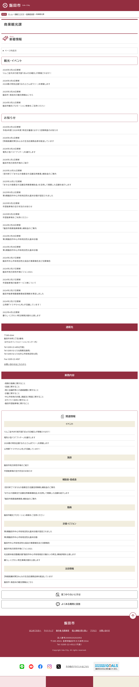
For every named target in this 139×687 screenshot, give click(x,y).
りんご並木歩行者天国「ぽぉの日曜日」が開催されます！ (27, 73)
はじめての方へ (35, 631)
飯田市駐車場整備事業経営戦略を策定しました (23, 294)
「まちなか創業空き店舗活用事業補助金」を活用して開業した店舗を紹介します (37, 185)
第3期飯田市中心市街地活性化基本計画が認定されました (28, 196)
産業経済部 (30, 14)
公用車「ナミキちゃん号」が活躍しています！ (22, 305)
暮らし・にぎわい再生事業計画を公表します (22, 315)
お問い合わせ (104, 631)
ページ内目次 (11, 51)
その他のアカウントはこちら (77, 666)
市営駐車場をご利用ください (15, 217)
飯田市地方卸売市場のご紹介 (16, 163)
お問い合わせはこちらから (15, 364)
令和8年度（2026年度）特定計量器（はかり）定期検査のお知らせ (30, 130)
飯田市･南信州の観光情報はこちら (18, 95)
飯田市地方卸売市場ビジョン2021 (18, 272)
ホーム (10, 14)
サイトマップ (48, 631)
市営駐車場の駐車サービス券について (19, 283)
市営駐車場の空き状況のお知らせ (17, 206)
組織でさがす (19, 14)
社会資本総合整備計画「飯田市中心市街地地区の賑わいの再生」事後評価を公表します (40, 554)
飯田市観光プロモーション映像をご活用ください (24, 106)
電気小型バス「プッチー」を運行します (19, 152)
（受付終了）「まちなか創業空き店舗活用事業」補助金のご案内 (29, 174)
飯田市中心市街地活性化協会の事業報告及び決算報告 (27, 261)
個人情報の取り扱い (79, 631)
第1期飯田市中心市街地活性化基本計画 (20, 250)
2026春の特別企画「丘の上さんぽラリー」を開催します (26, 84)
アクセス (93, 631)
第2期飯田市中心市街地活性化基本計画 (20, 239)
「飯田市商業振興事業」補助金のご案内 (20, 228)
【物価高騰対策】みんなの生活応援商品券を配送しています (28, 141)
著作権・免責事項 (62, 631)
